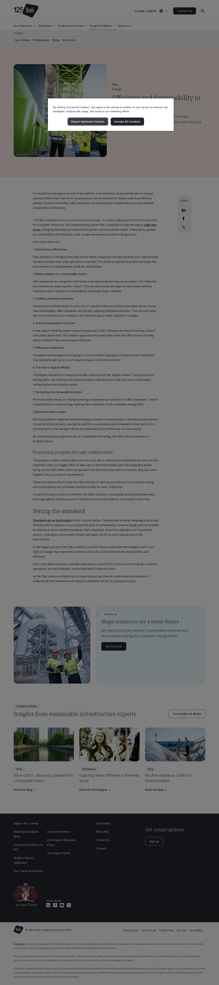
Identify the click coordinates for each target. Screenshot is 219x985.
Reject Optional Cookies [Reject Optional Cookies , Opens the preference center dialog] (88, 121)
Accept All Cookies (127, 121)
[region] (111, 114)
